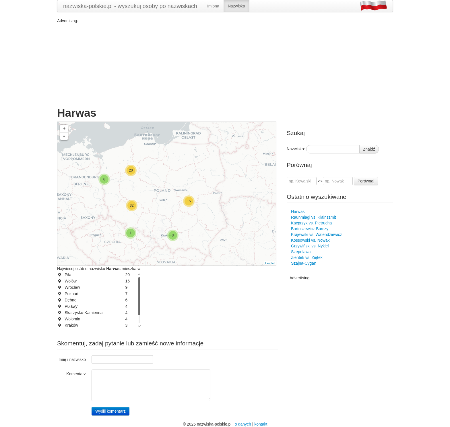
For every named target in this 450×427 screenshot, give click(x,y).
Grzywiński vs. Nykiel (310, 246)
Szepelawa (301, 251)
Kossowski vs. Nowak (310, 240)
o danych (243, 424)
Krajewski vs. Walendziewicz (316, 234)
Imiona (213, 6)
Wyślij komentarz (110, 411)
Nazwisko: (296, 149)
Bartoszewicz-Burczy (309, 228)
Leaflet (270, 263)
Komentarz (76, 374)
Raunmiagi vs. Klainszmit (313, 217)
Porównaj (366, 181)
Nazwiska (236, 6)
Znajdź (369, 149)
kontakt (260, 424)
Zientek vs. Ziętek (307, 257)
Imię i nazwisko (72, 359)
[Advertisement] (225, 64)
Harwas (297, 211)
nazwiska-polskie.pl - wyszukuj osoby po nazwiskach (130, 6)
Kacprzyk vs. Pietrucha (311, 223)
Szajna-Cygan (303, 263)
